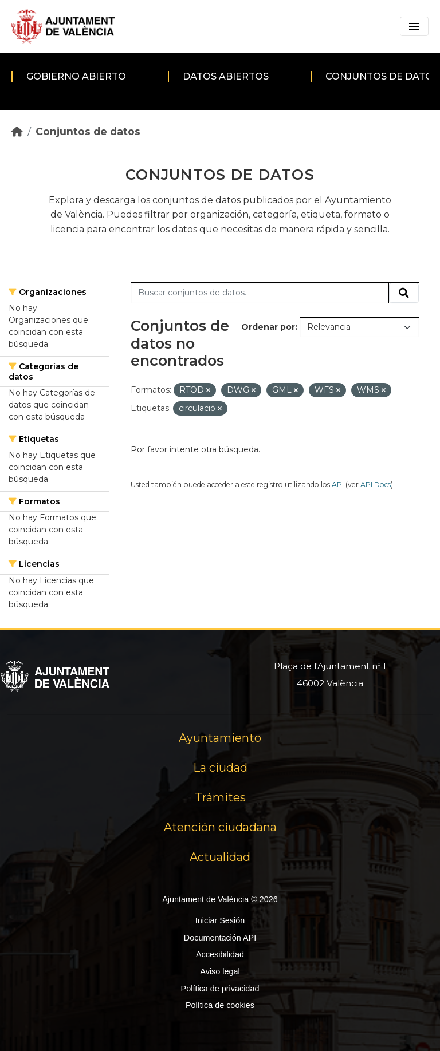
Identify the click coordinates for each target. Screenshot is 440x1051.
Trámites (220, 797)
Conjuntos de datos (88, 131)
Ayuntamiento (220, 738)
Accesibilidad (220, 954)
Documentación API (220, 937)
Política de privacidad (220, 988)
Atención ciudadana (220, 827)
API (338, 484)
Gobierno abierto (76, 76)
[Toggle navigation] (414, 26)
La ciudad (220, 768)
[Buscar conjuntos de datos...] (260, 293)
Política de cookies (220, 1005)
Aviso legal (219, 971)
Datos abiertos (226, 76)
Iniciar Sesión (220, 920)
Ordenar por (268, 327)
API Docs (375, 484)
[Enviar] (404, 293)
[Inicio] (17, 131)
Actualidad (220, 857)
